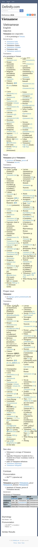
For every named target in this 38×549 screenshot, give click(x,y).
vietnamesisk (11, 97)
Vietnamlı (26, 262)
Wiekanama (10, 122)
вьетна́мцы (27, 220)
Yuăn (28, 203)
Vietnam (22, 36)
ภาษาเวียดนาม (27, 400)
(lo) (16, 443)
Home (3, 1)
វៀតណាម (10, 143)
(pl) (31, 94)
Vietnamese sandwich (14, 51)
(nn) (32, 88)
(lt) (32, 71)
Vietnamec (10, 211)
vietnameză (26, 209)
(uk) (29, 414)
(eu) (15, 325)
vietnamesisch (11, 118)
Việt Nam (25, 147)
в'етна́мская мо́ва (13, 328)
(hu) (14, 131)
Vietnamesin (11, 254)
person (24, 160)
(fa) (36, 330)
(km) (16, 139)
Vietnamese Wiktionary (14, 463)
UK (6, 525)
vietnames (26, 252)
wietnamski (26, 94)
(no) (32, 83)
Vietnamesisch (11, 397)
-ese (11, 519)
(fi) (18, 107)
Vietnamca (27, 406)
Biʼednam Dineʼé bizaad (29, 314)
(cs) (15, 93)
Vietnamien (10, 241)
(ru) (33, 105)
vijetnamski (26, 118)
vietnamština (11, 374)
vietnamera (10, 325)
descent (17, 162)
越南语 (14, 363)
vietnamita (10, 60)
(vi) (27, 145)
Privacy (15, 543)
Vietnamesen (23, 483)
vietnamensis (30, 60)
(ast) (15, 60)
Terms (23, 543)
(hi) (14, 407)
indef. (13, 498)
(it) (15, 266)
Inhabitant (10, 160)
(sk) (33, 382)
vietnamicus (30, 64)
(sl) (31, 124)
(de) (17, 118)
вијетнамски (26, 113)
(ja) (11, 135)
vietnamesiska (27, 254)
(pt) (31, 98)
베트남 (14, 283)
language (11, 297)
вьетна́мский (27, 105)
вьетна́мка (26, 216)
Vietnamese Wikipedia (14, 465)
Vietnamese (10, 220)
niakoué (9, 245)
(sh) (31, 118)
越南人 (16, 198)
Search (8, 1)
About (19, 543)
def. (16, 498)
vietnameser (10, 214)
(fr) (15, 110)
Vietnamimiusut (12, 403)
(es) (31, 128)
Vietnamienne (11, 243)
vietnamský (10, 93)
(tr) (31, 262)
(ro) (31, 101)
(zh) (10, 85)
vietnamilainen (11, 107)
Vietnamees (10, 101)
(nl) (16, 101)
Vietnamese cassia (13, 43)
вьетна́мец (26, 213)
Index (13, 1)
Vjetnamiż (25, 77)
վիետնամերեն (13, 315)
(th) (32, 401)
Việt (23, 145)
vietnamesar (27, 190)
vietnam (15, 386)
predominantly (24, 297)
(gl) (15, 114)
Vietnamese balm (12, 42)
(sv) (32, 131)
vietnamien (10, 110)
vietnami (16, 103)
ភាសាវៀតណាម (11, 426)
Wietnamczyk (27, 196)
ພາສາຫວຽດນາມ (10, 442)
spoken (16, 297)
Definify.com (16, 540)
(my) (14, 340)
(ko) (10, 148)
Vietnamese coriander (14, 47)
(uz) (29, 141)
